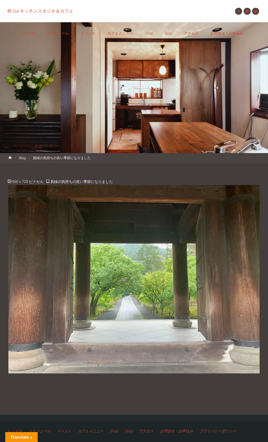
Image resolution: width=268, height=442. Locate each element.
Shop (119, 431)
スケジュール (41, 431)
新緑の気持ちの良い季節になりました (62, 158)
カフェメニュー (94, 431)
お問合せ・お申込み (183, 431)
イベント (67, 431)
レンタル (15, 431)
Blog (22, 158)
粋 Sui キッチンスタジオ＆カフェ (41, 11)
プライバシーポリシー (226, 431)
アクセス (152, 431)
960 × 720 (20, 182)
